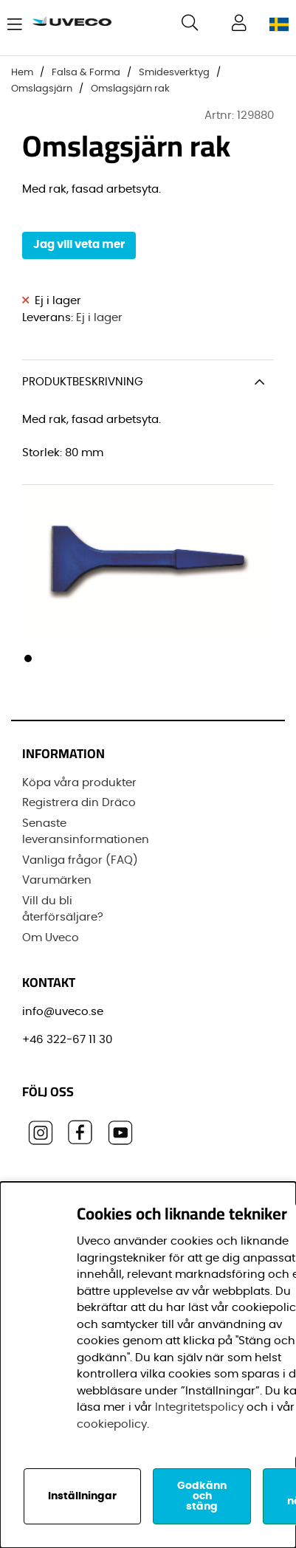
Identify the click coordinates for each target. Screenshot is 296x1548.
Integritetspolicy (199, 1407)
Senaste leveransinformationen (85, 832)
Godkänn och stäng (202, 1496)
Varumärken (57, 880)
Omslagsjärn (41, 89)
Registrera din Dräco (79, 802)
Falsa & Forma (86, 73)
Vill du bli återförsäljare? (62, 909)
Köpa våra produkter (79, 782)
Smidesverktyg (174, 73)
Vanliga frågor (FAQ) (80, 860)
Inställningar (82, 1496)
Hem (22, 73)
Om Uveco (50, 937)
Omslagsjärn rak (130, 89)
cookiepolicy (112, 1424)
